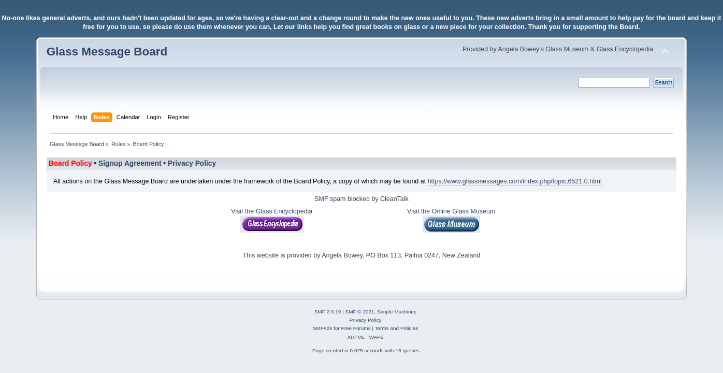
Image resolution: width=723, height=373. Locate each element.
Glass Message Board (107, 51)
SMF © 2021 (359, 311)
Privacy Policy (192, 163)
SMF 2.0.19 (327, 311)
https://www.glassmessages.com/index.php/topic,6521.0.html (515, 181)
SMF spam (329, 199)
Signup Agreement (129, 163)
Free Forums (356, 328)
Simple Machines (396, 311)
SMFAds (322, 328)
